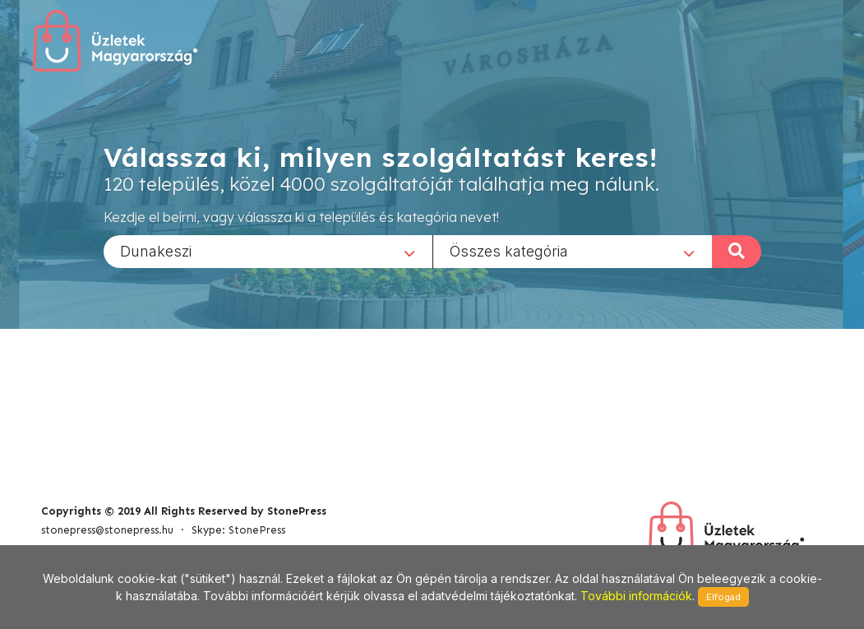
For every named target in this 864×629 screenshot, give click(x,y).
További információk (636, 596)
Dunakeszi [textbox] (156, 250)
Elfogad (723, 597)
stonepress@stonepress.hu (107, 530)
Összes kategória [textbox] (509, 250)
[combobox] (268, 250)
